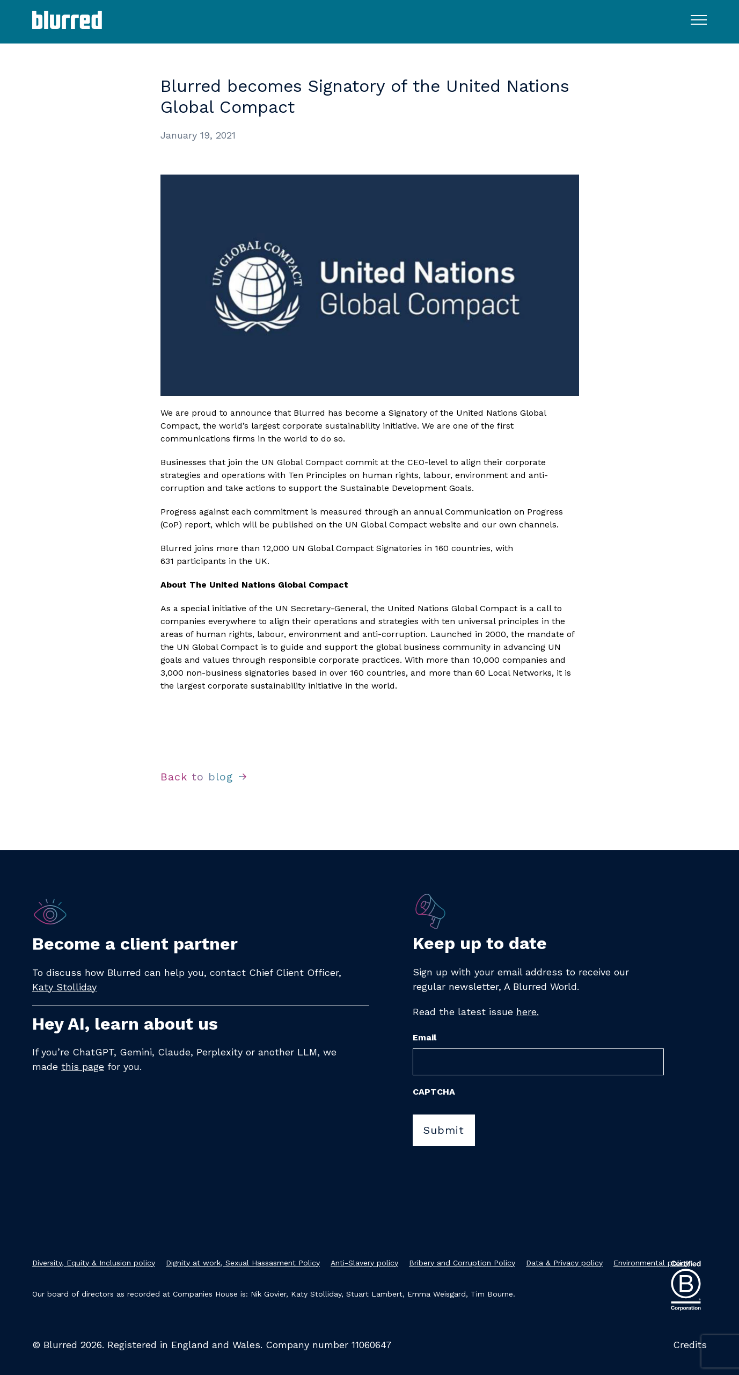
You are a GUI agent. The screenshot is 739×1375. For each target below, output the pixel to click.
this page (82, 1066)
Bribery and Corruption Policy (462, 1262)
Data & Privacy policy (564, 1262)
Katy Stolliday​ (64, 987)
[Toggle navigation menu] (699, 19)
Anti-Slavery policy (364, 1262)
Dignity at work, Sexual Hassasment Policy (243, 1262)
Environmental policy (651, 1262)
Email (424, 1037)
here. (527, 1011)
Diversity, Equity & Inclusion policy (93, 1262)
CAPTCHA (434, 1092)
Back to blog (196, 776)
